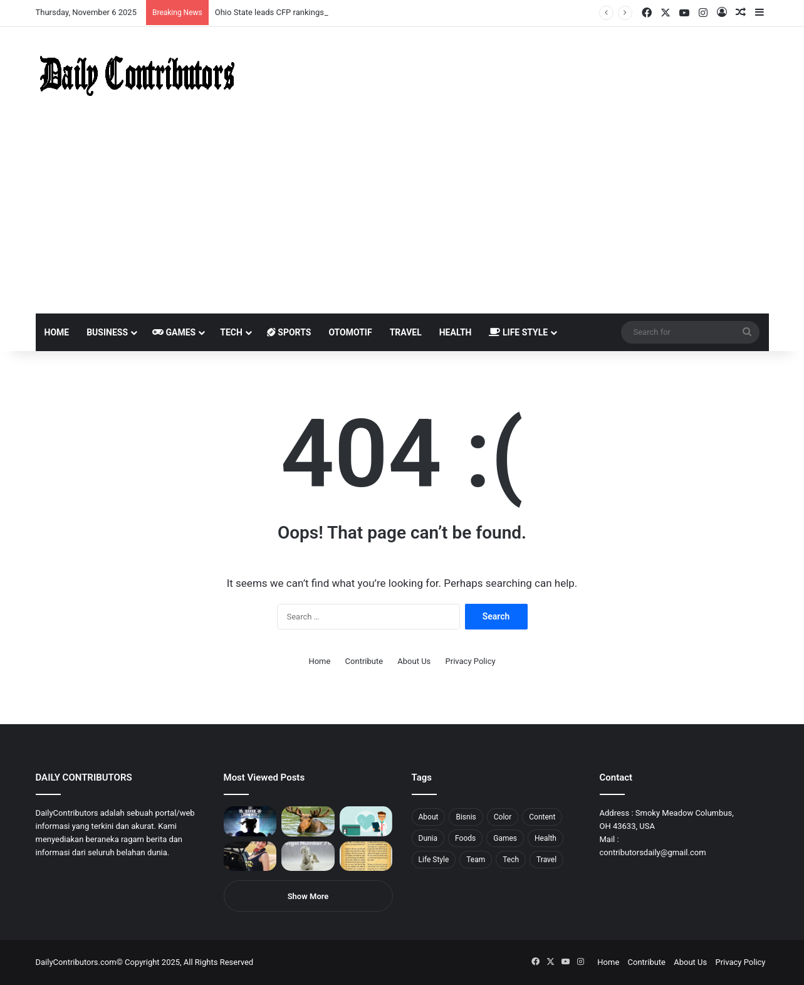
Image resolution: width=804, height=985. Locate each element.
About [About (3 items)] (429, 817)
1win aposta (62, 0)
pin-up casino (127, 0)
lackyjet (143, 0)
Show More (308, 896)
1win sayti (7, 0)
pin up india (67, 0)
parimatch (151, 0)
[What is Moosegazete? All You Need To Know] (308, 821)
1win (70, 0)
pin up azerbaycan (75, 0)
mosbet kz (147, 0)
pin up (80, 0)
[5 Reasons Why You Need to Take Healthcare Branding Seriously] (366, 821)
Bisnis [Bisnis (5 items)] (466, 817)
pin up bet (155, 0)
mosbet (121, 0)
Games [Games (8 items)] (505, 838)
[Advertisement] (402, 219)
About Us (414, 661)
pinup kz (182, 0)
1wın (71, 0)
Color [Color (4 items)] (502, 817)
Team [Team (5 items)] (475, 859)
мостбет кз (91, 0)
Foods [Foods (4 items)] (465, 838)
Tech (231, 332)
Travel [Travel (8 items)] (546, 859)
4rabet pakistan (196, 0)
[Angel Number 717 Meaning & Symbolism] (308, 856)
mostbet (1, 0)
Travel (406, 332)
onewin (163, 0)
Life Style (518, 332)
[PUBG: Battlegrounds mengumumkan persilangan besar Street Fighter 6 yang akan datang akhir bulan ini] (250, 821)
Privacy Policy (471, 661)
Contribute (364, 661)
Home (57, 332)
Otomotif (350, 332)
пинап (141, 0)
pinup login (174, 0)
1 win (4, 0)
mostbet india (11, 0)
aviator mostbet (159, 0)
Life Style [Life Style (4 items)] (434, 859)
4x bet (52, 0)
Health (455, 332)
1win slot (117, 0)
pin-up (171, 0)
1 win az (99, 0)
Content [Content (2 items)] (542, 817)
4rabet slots (33, 0)
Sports (289, 332)
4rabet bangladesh (56, 0)
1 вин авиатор (28, 0)
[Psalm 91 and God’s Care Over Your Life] (366, 856)
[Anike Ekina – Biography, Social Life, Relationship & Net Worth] (250, 856)
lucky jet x (191, 0)
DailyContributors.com (76, 962)
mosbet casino (107, 0)
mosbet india (45, 0)
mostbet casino (16, 0)
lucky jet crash (134, 0)
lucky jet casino (113, 0)
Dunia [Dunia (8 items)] (428, 838)
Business (107, 332)
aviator (138, 0)
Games (174, 332)
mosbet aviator (167, 0)
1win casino (102, 0)
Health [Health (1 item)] (545, 838)
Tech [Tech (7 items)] (511, 859)
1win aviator (40, 0)
